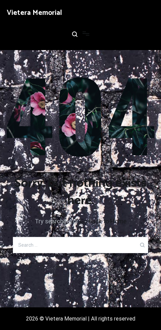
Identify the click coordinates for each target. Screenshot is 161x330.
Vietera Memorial (34, 13)
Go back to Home (103, 221)
